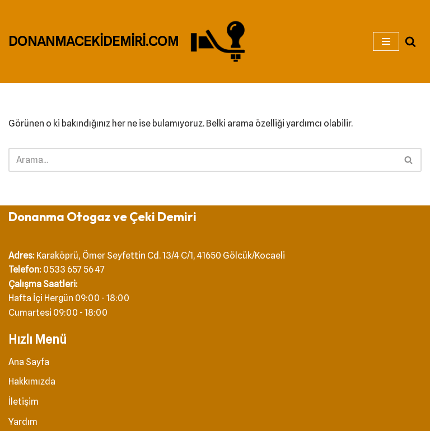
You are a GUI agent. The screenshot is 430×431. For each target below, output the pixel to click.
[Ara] (410, 41)
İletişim (23, 401)
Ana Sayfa (28, 362)
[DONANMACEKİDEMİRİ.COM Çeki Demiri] (129, 41)
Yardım (23, 421)
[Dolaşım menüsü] (386, 41)
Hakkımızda (31, 381)
